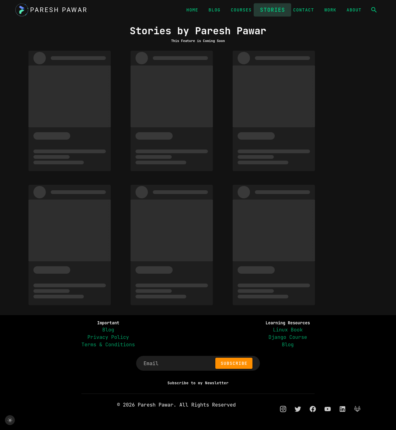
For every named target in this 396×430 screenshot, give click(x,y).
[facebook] (312, 409)
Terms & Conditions (108, 344)
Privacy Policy (108, 337)
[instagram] (283, 409)
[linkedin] (342, 409)
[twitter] (298, 409)
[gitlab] (357, 409)
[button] (374, 10)
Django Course (288, 337)
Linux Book (288, 330)
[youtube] (327, 409)
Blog (108, 330)
